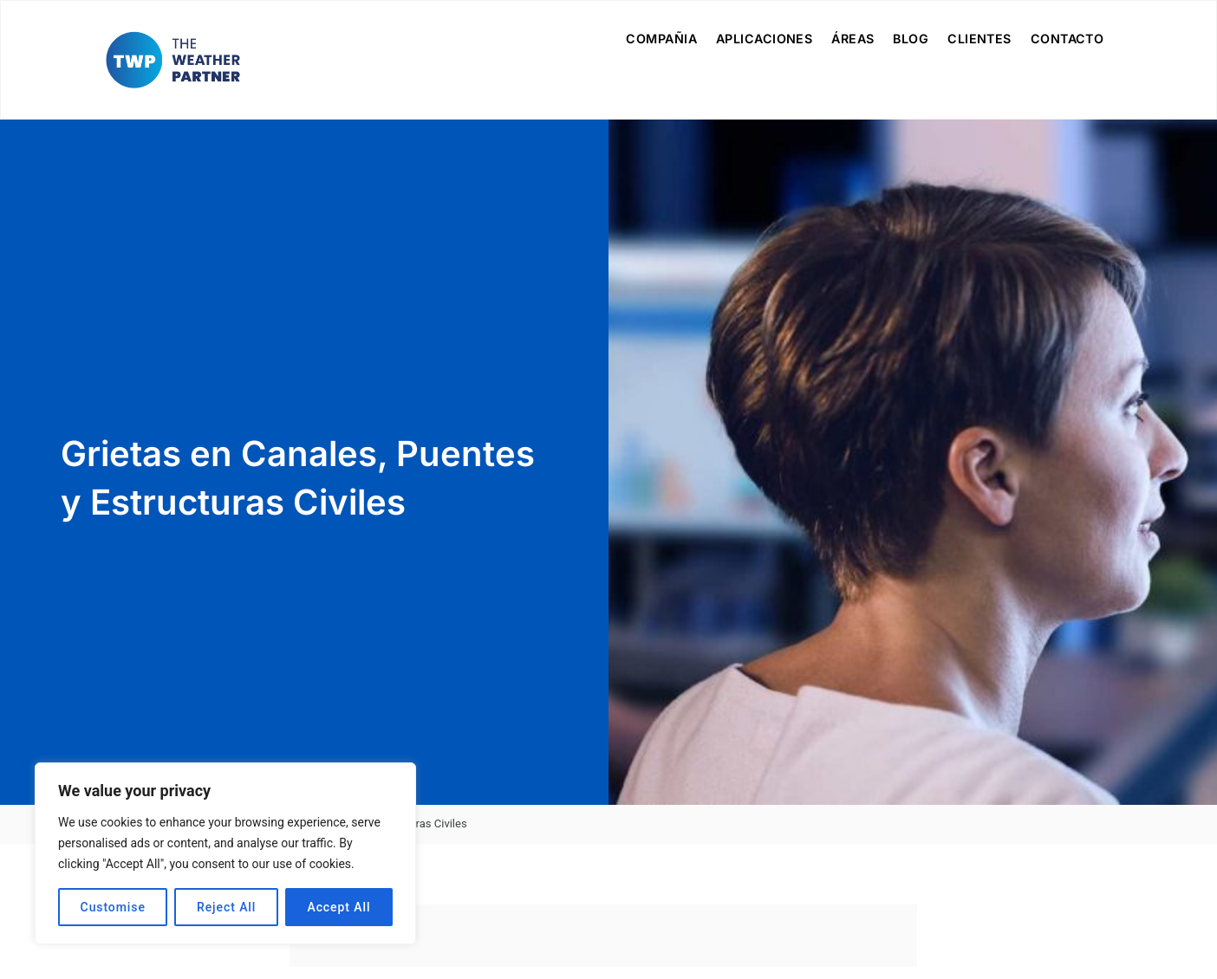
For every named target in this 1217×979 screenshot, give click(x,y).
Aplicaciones (764, 38)
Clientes (979, 38)
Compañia (661, 38)
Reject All (226, 907)
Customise (113, 907)
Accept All (338, 907)
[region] (225, 853)
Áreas (852, 38)
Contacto (1067, 38)
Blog (910, 38)
